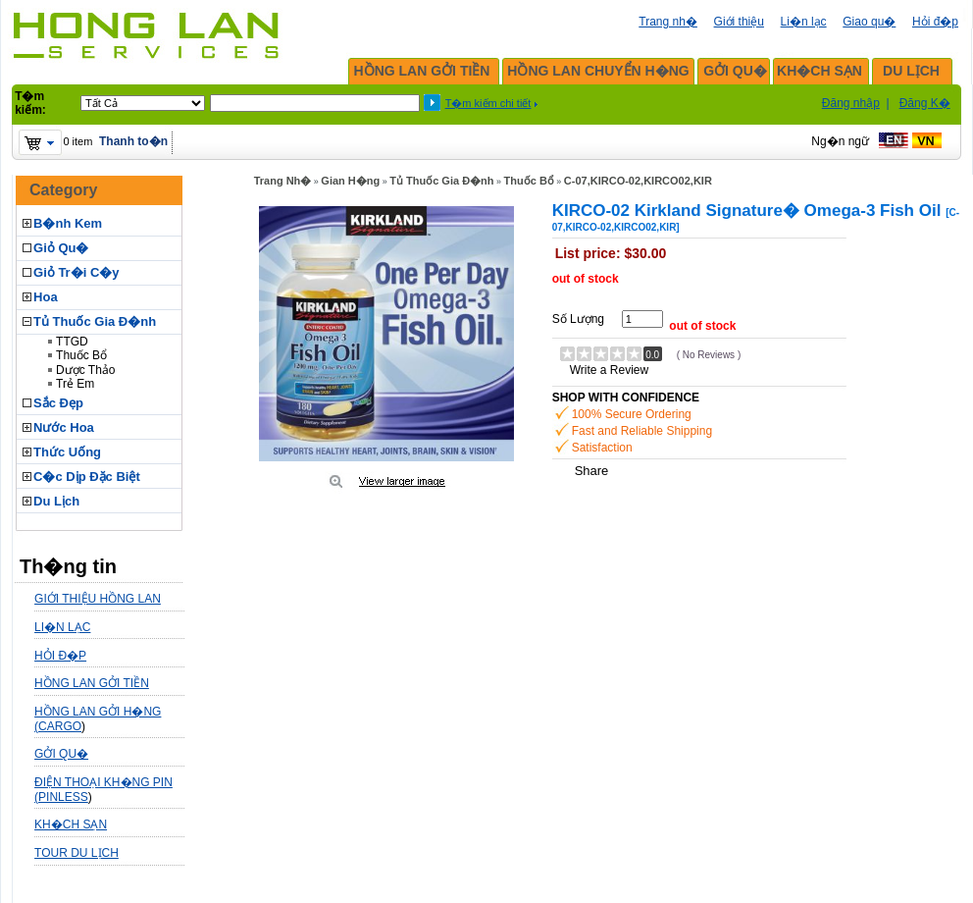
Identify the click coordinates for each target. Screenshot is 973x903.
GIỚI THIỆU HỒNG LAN (97, 599)
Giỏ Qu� (60, 247)
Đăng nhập (851, 103)
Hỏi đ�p (935, 21)
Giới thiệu (739, 21)
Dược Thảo (85, 370)
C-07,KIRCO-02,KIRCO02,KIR (638, 180)
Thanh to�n (133, 141)
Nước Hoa (63, 427)
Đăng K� (924, 103)
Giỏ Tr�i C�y (76, 272)
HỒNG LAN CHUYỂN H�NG (598, 71)
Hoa (45, 297)
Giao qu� (869, 21)
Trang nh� (668, 21)
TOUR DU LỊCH (76, 853)
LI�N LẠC (62, 627)
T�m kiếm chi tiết (488, 103)
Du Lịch (56, 501)
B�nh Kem (67, 223)
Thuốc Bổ (81, 355)
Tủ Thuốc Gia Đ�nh (94, 321)
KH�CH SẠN (819, 71)
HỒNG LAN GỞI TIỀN (422, 71)
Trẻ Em (75, 384)
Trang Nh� (283, 180)
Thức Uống (67, 452)
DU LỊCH (911, 71)
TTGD (72, 341)
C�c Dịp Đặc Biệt (86, 476)
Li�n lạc (804, 21)
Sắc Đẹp (58, 403)
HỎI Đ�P (60, 656)
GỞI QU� (735, 71)
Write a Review (609, 370)
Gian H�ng (350, 180)
